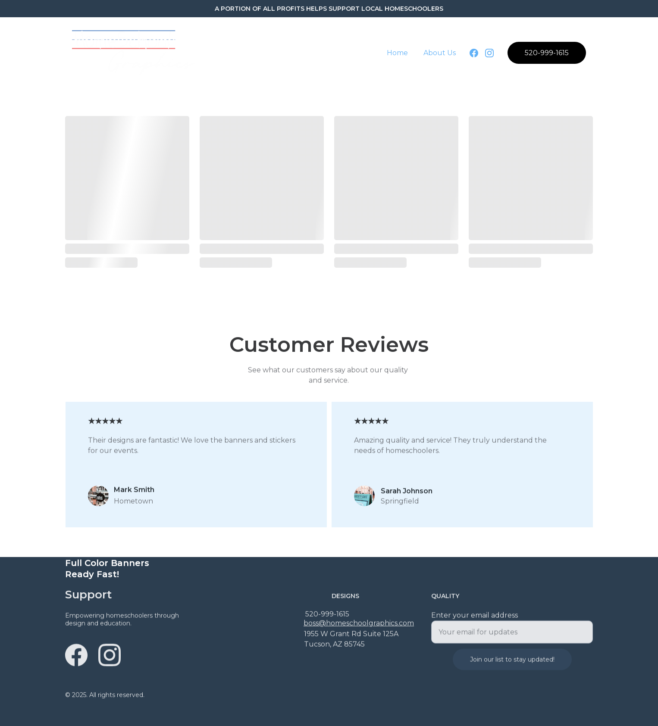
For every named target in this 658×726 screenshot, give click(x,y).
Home (397, 53)
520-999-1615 (547, 53)
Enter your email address (474, 620)
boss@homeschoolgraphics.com (359, 624)
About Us (439, 53)
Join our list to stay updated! (512, 665)
